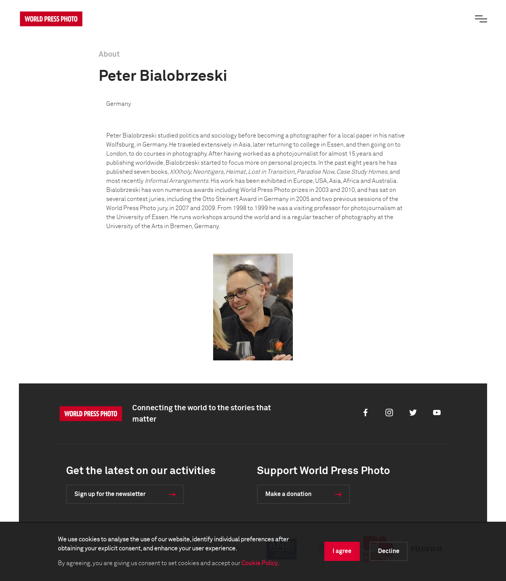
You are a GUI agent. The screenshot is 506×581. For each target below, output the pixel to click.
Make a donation (288, 494)
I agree (342, 551)
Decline (388, 551)
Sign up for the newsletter (109, 494)
